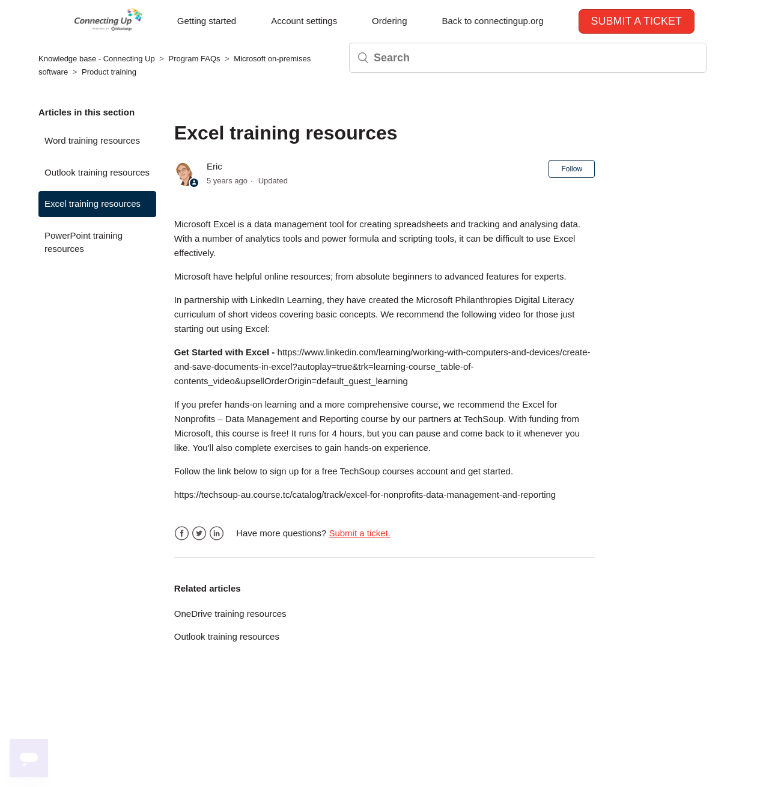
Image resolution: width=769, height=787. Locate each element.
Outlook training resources (97, 172)
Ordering (389, 21)
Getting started (206, 21)
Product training (109, 71)
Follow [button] (571, 169)
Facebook (181, 533)
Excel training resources (92, 203)
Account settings (304, 21)
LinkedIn (216, 533)
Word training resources (92, 140)
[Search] (528, 58)
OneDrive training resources (230, 613)
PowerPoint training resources (83, 242)
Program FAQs (194, 58)
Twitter (199, 533)
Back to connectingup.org (492, 21)
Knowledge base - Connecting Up (96, 58)
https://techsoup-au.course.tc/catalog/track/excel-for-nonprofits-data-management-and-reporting (365, 494)
